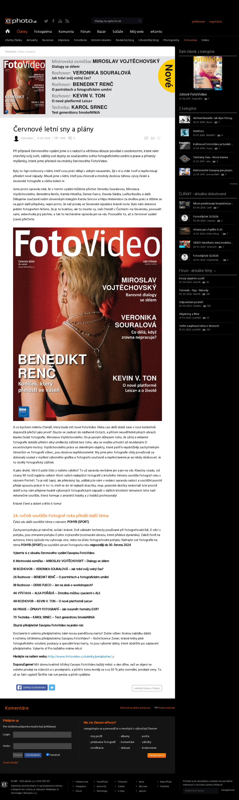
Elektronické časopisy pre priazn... (213, 170)
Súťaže (117, 31)
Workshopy (102, 791)
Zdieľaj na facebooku (34, 687)
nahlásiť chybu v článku (147, 688)
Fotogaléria (43, 31)
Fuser (209, 148)
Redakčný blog (125, 41)
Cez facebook (33, 755)
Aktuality (32, 41)
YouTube (60, 21)
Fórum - (195, 270)
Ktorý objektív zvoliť (191, 278)
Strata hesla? (11, 762)
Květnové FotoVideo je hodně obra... (213, 144)
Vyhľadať (140, 21)
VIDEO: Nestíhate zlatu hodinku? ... (213, 243)
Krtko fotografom (216, 234)
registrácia (215, 21)
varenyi (211, 221)
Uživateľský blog (149, 41)
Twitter (46, 21)
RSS (67, 21)
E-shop (121, 791)
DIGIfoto (198, 131)
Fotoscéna (190, 41)
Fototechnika (82, 782)
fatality (197, 306)
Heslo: (6, 746)
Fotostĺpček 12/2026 (205, 256)
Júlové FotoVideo (193, 94)
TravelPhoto (102, 782)
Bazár (101, 31)
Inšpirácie (63, 41)
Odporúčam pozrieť (191, 302)
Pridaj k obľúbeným (158, 137)
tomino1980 (213, 175)
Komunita (66, 31)
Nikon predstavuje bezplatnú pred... (213, 203)
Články (22, 31)
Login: (6, 734)
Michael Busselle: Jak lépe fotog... (213, 118)
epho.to (142, 791)
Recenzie (48, 41)
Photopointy (171, 41)
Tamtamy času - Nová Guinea (210, 157)
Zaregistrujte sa (156, 755)
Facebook (53, 21)
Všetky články (13, 41)
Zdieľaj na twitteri (52, 687)
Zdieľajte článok (146, 137)
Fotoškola (80, 41)
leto (208, 162)
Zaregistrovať (227, 790)
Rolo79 (196, 282)
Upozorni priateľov (153, 137)
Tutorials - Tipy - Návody (193, 290)
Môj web (137, 31)
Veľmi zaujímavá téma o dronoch (199, 326)
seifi (209, 208)
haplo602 (197, 99)
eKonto (156, 31)
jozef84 (197, 318)
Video (205, 41)
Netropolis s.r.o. (30, 793)
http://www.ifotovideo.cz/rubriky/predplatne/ (79, 656)
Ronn (209, 122)
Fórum (85, 31)
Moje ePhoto (166, 782)
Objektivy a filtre (189, 314)
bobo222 (211, 247)
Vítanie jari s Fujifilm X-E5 (208, 229)
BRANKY (210, 135)
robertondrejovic (215, 260)
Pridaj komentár (165, 708)
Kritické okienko (101, 41)
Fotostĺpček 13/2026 (205, 216)
